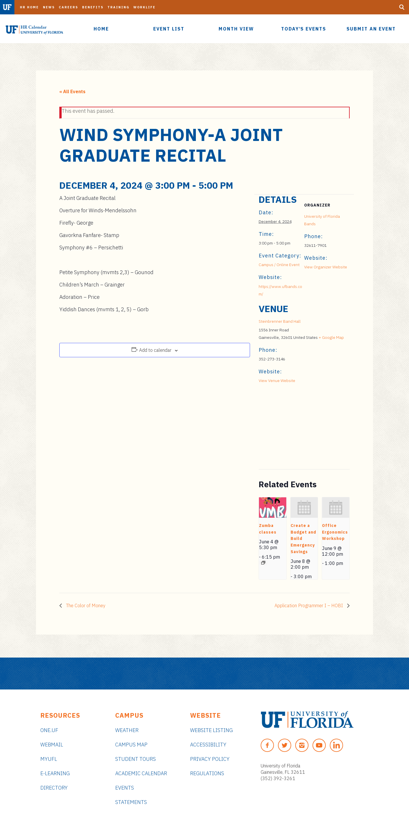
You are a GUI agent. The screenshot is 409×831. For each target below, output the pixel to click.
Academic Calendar (141, 773)
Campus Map (131, 744)
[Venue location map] (289, 429)
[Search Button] (402, 7)
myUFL (48, 759)
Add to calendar (155, 350)
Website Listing (211, 730)
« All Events (72, 91)
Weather (127, 730)
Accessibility (208, 744)
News (49, 7)
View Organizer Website (325, 267)
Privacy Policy (210, 759)
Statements (131, 802)
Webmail (51, 744)
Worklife (144, 7)
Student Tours (135, 759)
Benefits (92, 7)
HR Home (29, 7)
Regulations (207, 773)
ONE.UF (49, 730)
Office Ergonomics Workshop (335, 532)
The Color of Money (85, 605)
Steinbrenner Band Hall (280, 321)
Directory (54, 787)
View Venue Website (277, 380)
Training (118, 7)
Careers (68, 7)
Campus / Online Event (279, 264)
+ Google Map (331, 337)
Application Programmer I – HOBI (309, 605)
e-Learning (55, 773)
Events (124, 787)
